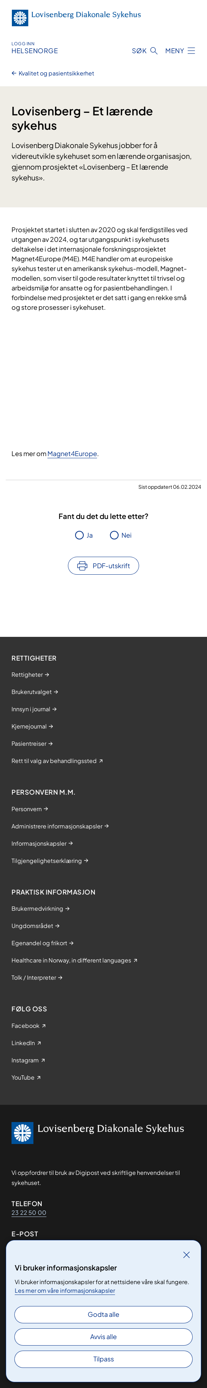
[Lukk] (186, 1254)
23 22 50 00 (29, 1212)
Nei (126, 535)
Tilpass (103, 1359)
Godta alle (103, 1314)
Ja (90, 535)
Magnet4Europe (72, 453)
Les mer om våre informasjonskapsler (65, 1290)
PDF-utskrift (111, 565)
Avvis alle (103, 1336)
